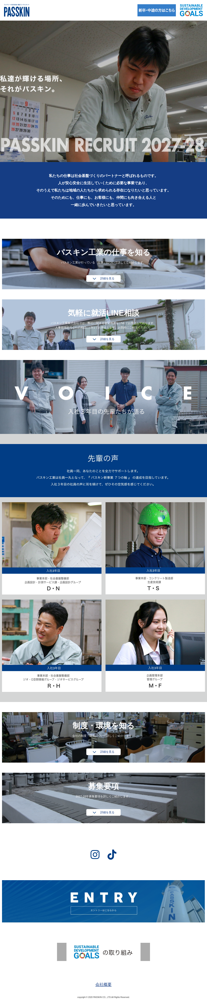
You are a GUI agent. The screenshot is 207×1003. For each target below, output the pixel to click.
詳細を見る (107, 278)
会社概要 (103, 984)
